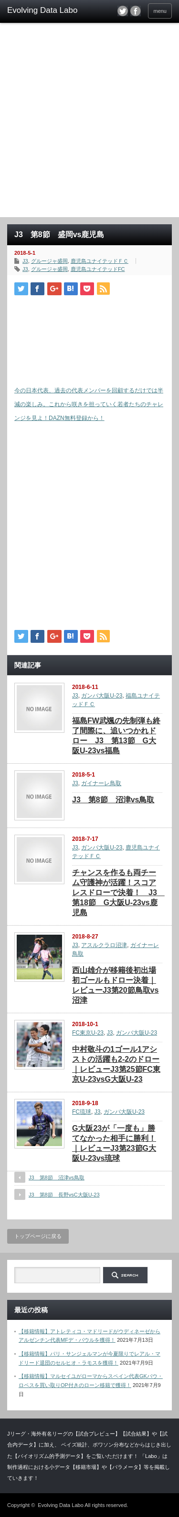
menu (160, 11)
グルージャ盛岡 (49, 261)
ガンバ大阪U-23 (101, 695)
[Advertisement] (89, 123)
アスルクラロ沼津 (104, 945)
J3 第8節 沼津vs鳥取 (113, 800)
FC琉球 (81, 1111)
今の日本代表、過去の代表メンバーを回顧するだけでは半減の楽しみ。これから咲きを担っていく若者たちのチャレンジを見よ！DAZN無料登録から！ (88, 404)
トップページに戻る (38, 1236)
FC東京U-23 (88, 1032)
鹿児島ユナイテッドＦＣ (99, 261)
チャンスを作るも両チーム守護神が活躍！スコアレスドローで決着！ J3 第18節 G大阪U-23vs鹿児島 (118, 892)
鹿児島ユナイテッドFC (98, 269)
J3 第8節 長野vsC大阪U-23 (64, 1195)
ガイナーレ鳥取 (101, 783)
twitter (122, 11)
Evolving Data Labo (60, 1505)
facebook (135, 11)
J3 (25, 261)
